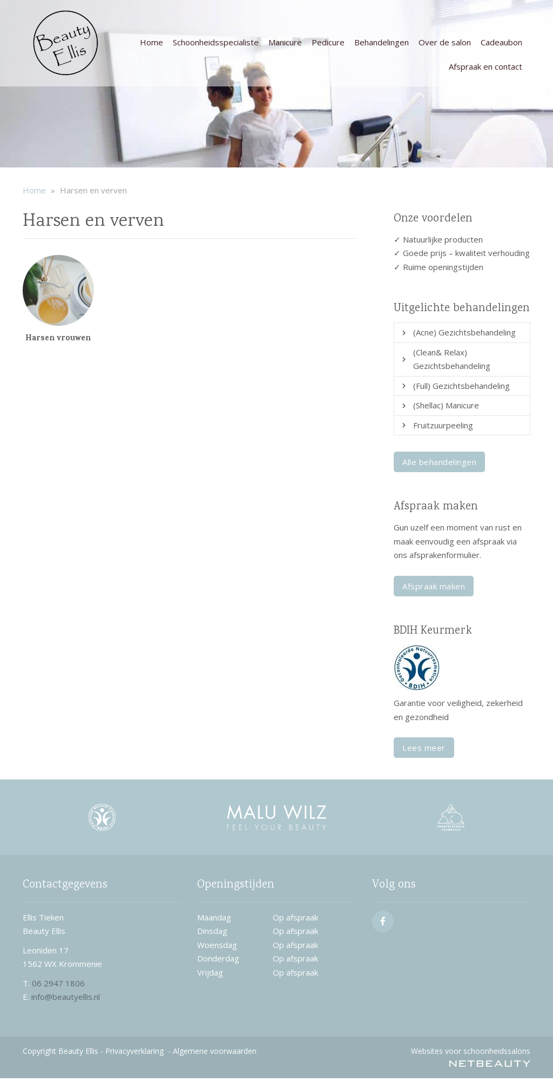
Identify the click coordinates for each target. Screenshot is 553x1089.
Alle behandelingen (439, 461)
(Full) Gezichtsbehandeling (461, 385)
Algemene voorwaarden (215, 1051)
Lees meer (424, 747)
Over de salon (445, 42)
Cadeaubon (501, 42)
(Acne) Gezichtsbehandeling (464, 332)
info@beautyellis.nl (65, 996)
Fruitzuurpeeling (443, 425)
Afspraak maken (433, 586)
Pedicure (328, 42)
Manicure (285, 42)
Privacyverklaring (134, 1051)
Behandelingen (381, 42)
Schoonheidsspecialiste (216, 42)
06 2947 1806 (58, 983)
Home (151, 42)
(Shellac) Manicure (446, 405)
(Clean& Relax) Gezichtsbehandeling (451, 359)
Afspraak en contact (485, 66)
